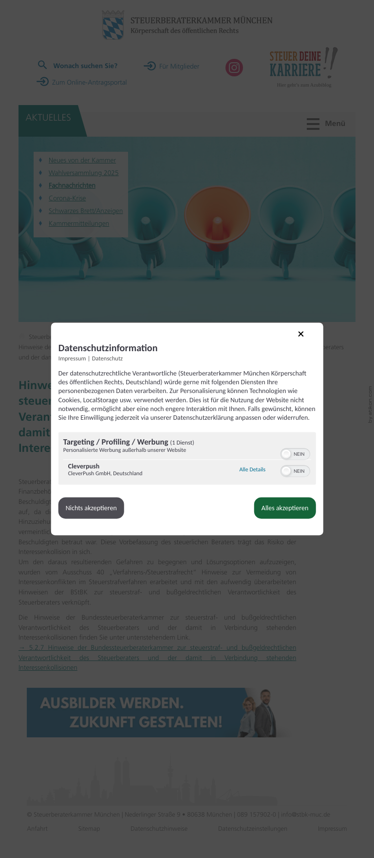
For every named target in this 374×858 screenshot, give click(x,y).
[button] (284, 459)
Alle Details (250, 475)
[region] (187, 465)
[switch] (293, 459)
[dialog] (187, 429)
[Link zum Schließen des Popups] (305, 337)
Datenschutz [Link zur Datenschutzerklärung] (109, 355)
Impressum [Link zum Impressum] (74, 355)
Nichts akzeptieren (93, 514)
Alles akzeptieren (283, 514)
